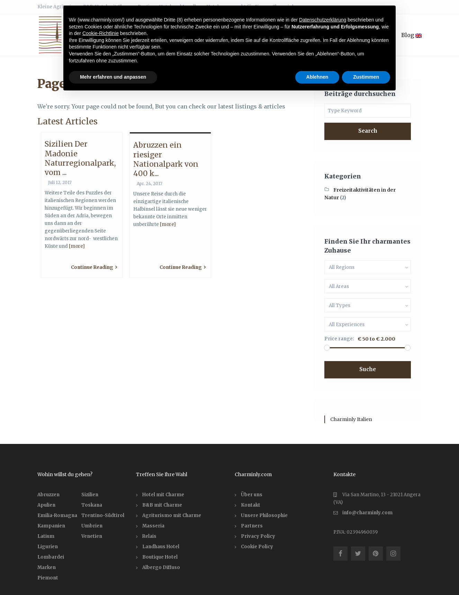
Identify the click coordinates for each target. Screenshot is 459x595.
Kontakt (250, 505)
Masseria (153, 526)
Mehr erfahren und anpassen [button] (113, 77)
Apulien (46, 505)
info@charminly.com (367, 513)
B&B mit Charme (162, 505)
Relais (149, 536)
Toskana (91, 505)
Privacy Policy (258, 536)
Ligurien (47, 547)
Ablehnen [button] (317, 77)
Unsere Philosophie (264, 515)
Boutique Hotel (160, 557)
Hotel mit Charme (163, 495)
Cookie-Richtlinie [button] (100, 33)
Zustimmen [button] (366, 77)
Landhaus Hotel (160, 547)
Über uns (251, 495)
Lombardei (50, 557)
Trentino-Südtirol (102, 515)
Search (367, 131)
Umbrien (91, 526)
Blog (411, 35)
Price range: (339, 338)
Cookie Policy (257, 547)
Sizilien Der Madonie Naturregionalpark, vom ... (80, 158)
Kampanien (51, 526)
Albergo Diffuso (161, 567)
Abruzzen (48, 495)
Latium (45, 536)
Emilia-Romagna (57, 515)
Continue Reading (94, 267)
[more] (77, 246)
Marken (46, 567)
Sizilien (89, 495)
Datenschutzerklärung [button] (322, 20)
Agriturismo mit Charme (171, 515)
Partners (252, 526)
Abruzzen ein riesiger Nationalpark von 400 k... (165, 159)
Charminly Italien (351, 419)
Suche (367, 369)
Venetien (91, 536)
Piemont (47, 578)
